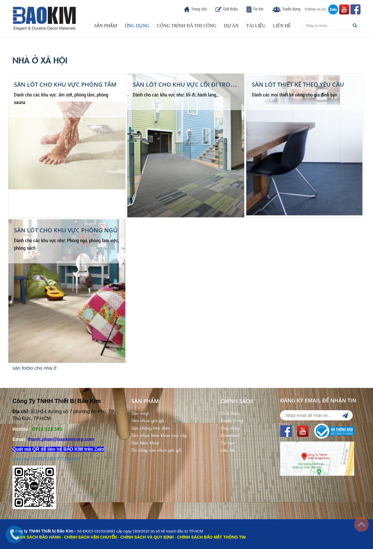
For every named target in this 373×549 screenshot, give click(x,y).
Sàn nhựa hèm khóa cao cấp (159, 435)
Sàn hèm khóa (145, 442)
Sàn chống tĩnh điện (150, 428)
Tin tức (258, 9)
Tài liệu (255, 25)
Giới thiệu (230, 9)
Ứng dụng (137, 25)
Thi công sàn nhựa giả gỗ (156, 450)
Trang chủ (199, 9)
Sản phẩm (105, 25)
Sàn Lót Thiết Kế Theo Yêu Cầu (298, 84)
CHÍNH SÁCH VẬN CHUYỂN (90, 537)
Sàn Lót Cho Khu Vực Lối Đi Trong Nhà (193, 84)
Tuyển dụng (291, 9)
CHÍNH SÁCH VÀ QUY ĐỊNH (147, 537)
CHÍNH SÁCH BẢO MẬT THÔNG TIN (211, 537)
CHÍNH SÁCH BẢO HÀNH (36, 537)
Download (230, 435)
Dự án (231, 25)
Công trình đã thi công (186, 25)
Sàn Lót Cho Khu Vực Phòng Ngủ (65, 230)
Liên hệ (282, 25)
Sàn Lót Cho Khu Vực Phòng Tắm (65, 84)
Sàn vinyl (140, 413)
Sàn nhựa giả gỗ (147, 420)
